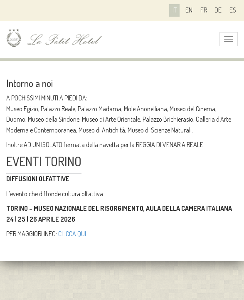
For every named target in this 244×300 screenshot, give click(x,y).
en (188, 10)
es (232, 10)
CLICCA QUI (72, 234)
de (218, 10)
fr (203, 10)
